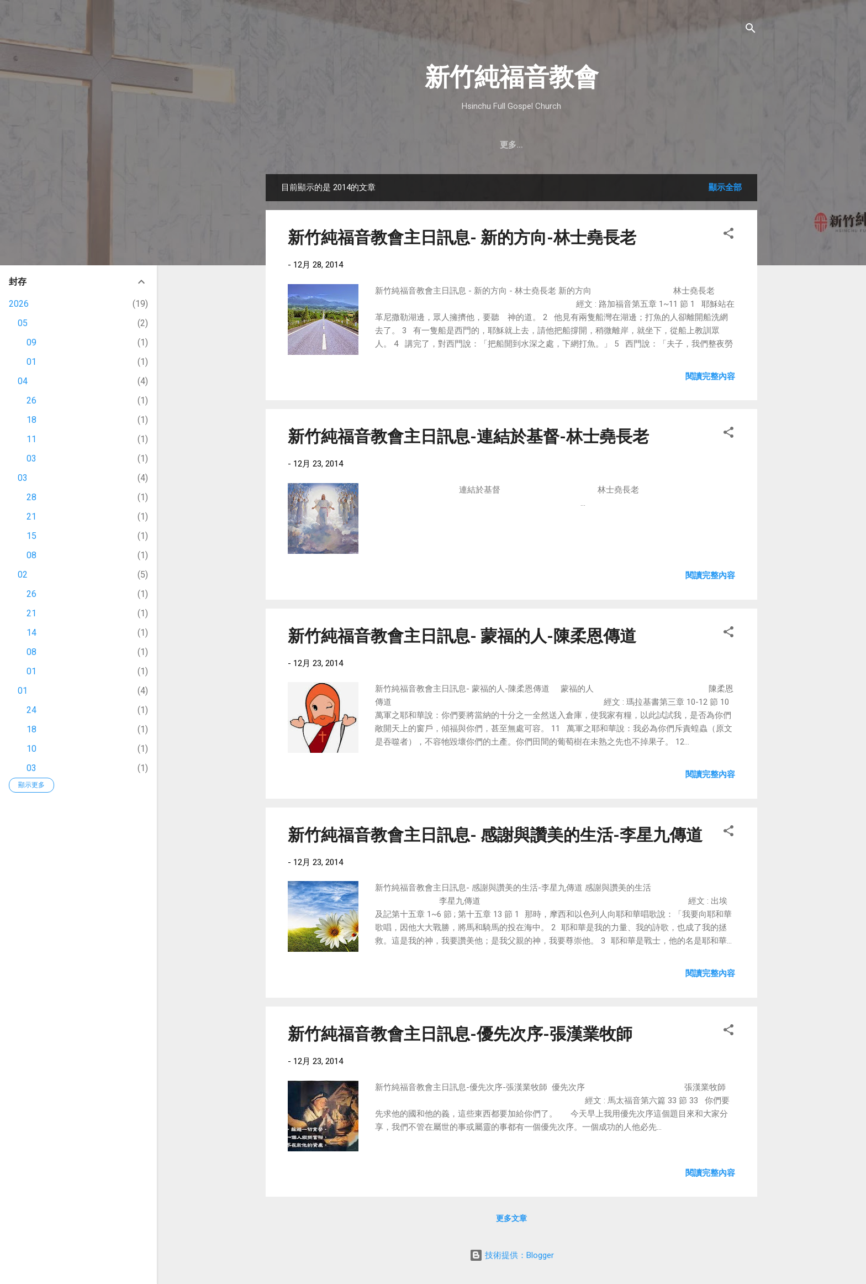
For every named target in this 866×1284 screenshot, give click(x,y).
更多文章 (511, 1218)
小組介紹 (685, 145)
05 (23, 323)
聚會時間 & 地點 (404, 145)
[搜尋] (750, 30)
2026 (19, 303)
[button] (728, 235)
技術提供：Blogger (511, 1255)
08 (31, 555)
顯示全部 (725, 187)
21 (31, 516)
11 (31, 439)
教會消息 (471, 145)
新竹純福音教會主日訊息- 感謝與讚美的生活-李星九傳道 (495, 835)
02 (23, 574)
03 (31, 458)
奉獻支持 (632, 145)
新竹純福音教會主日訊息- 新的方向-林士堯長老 (462, 237)
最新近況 (524, 145)
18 (31, 420)
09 (31, 342)
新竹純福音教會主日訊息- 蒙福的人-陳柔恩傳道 (462, 636)
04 (23, 381)
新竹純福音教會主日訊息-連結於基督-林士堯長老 (468, 436)
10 (31, 748)
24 (31, 710)
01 (31, 362)
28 (31, 497)
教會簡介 (338, 145)
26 (31, 400)
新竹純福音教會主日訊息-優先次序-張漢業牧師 (460, 1034)
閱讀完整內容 (710, 376)
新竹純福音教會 (512, 77)
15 (31, 536)
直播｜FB (578, 145)
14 (31, 632)
